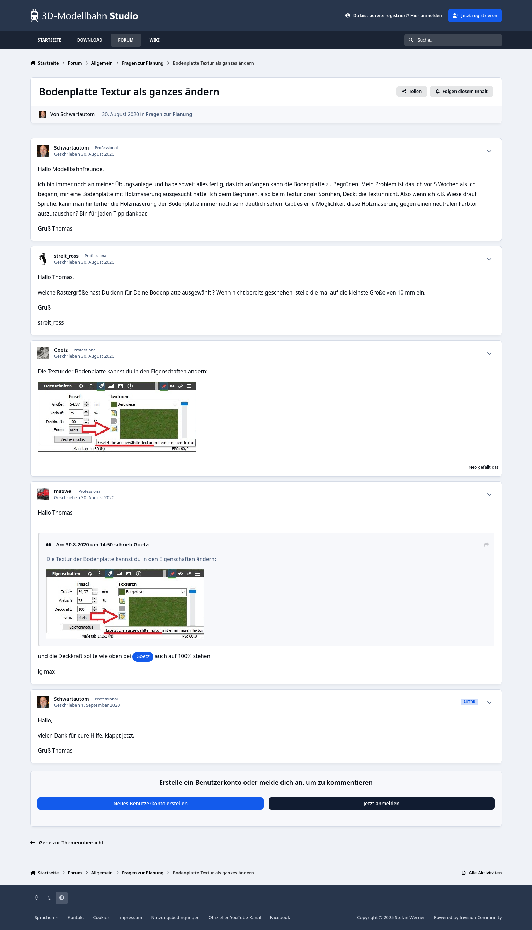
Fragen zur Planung (169, 114)
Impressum (130, 918)
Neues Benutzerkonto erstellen (150, 803)
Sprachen (47, 918)
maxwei (63, 491)
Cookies (101, 918)
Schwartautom (77, 114)
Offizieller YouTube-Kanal (235, 918)
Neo (473, 467)
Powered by (468, 918)
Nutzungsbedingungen (175, 918)
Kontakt (76, 918)
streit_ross (66, 256)
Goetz (61, 350)
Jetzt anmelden (382, 803)
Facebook (280, 918)
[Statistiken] (489, 151)
